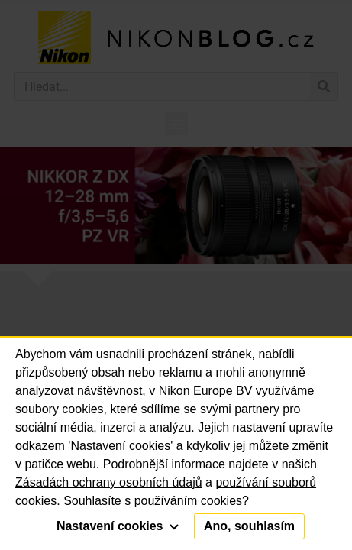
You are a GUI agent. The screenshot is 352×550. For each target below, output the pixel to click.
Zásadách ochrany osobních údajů (108, 482)
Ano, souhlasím (249, 525)
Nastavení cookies (118, 525)
